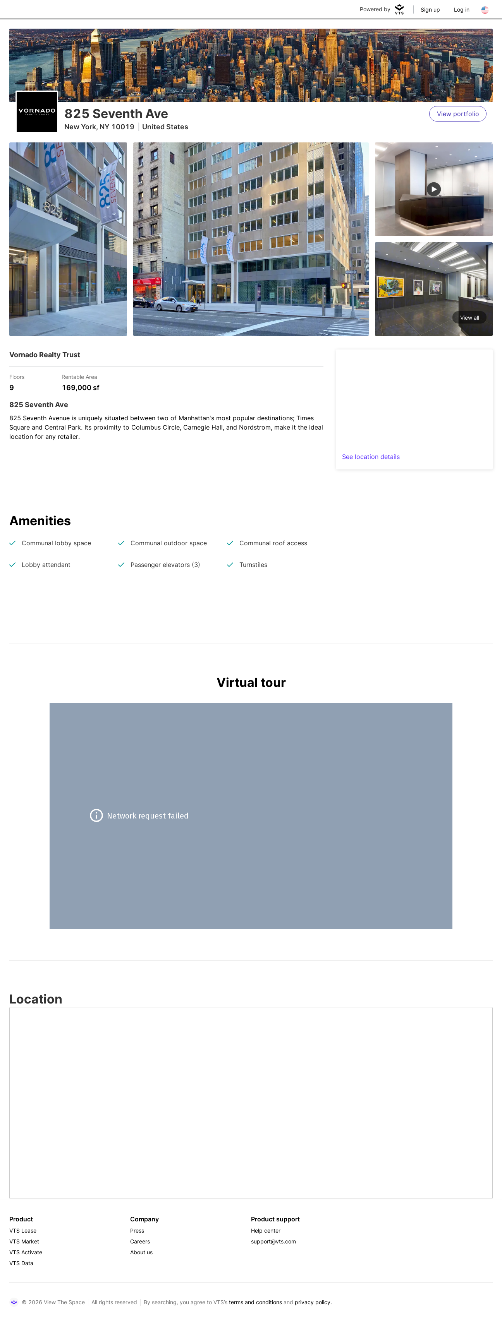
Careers (140, 1241)
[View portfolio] (458, 114)
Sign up (430, 9)
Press (137, 1230)
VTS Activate (25, 1252)
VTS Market (24, 1241)
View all (469, 317)
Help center (265, 1230)
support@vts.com (273, 1241)
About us (141, 1252)
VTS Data (21, 1263)
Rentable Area (79, 376)
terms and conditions (255, 1302)
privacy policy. (313, 1302)
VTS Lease (22, 1230)
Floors (16, 376)
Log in (461, 9)
